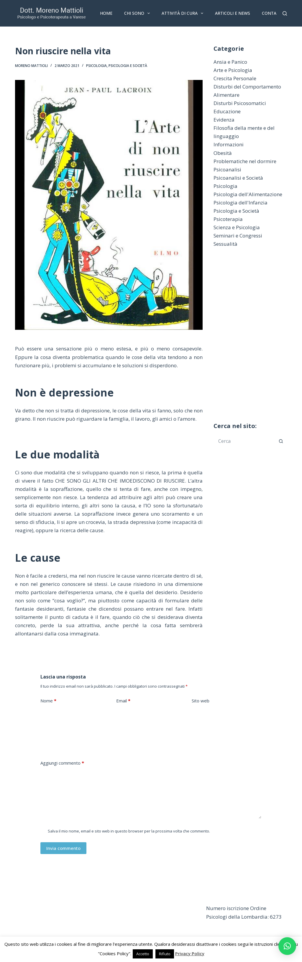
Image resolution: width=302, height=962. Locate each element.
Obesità (223, 153)
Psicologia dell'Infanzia (240, 202)
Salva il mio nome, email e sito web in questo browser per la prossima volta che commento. (129, 831)
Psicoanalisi (227, 169)
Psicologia (96, 65)
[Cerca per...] (244, 441)
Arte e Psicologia (233, 70)
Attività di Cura (184, 13)
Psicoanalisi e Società (238, 177)
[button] (287, 946)
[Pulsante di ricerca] (281, 441)
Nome (48, 700)
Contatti (272, 13)
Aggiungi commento (62, 763)
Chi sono (138, 13)
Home (106, 13)
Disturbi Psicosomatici (240, 103)
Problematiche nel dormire (245, 161)
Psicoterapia (228, 219)
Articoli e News (232, 13)
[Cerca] (285, 13)
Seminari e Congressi (238, 235)
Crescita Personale (235, 78)
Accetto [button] (142, 953)
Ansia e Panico (230, 61)
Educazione (227, 111)
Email (123, 700)
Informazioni (229, 144)
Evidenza (224, 119)
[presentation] (85, 737)
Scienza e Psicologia (237, 227)
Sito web (200, 701)
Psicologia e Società (128, 65)
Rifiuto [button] (164, 953)
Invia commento (63, 848)
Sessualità (225, 243)
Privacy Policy (189, 953)
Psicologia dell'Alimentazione (248, 194)
